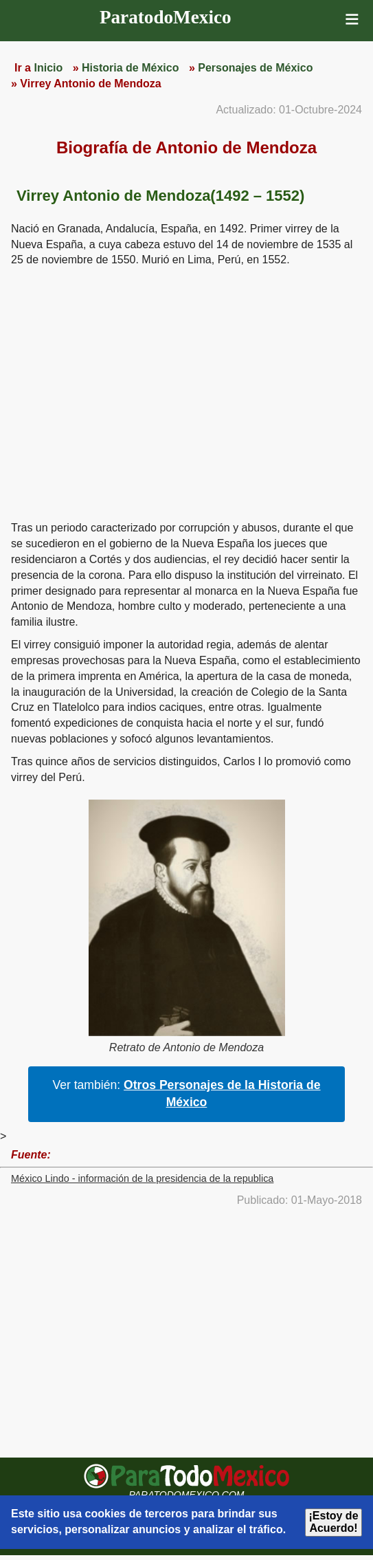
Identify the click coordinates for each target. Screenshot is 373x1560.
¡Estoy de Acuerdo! (334, 1522)
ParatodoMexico (165, 17)
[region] (186, 392)
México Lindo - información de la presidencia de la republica (142, 1178)
